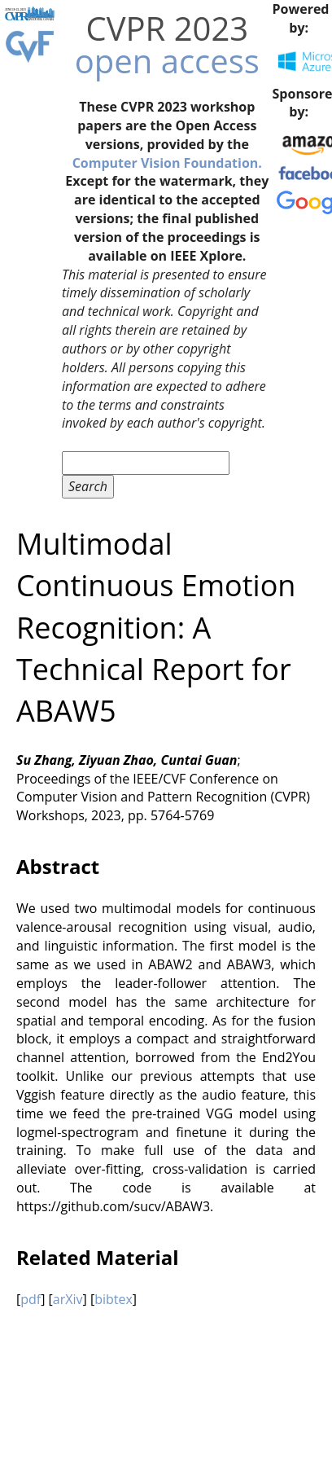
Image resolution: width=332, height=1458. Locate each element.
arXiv (68, 1299)
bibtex (113, 1299)
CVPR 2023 (166, 28)
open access (167, 60)
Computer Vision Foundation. (167, 163)
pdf (30, 1299)
